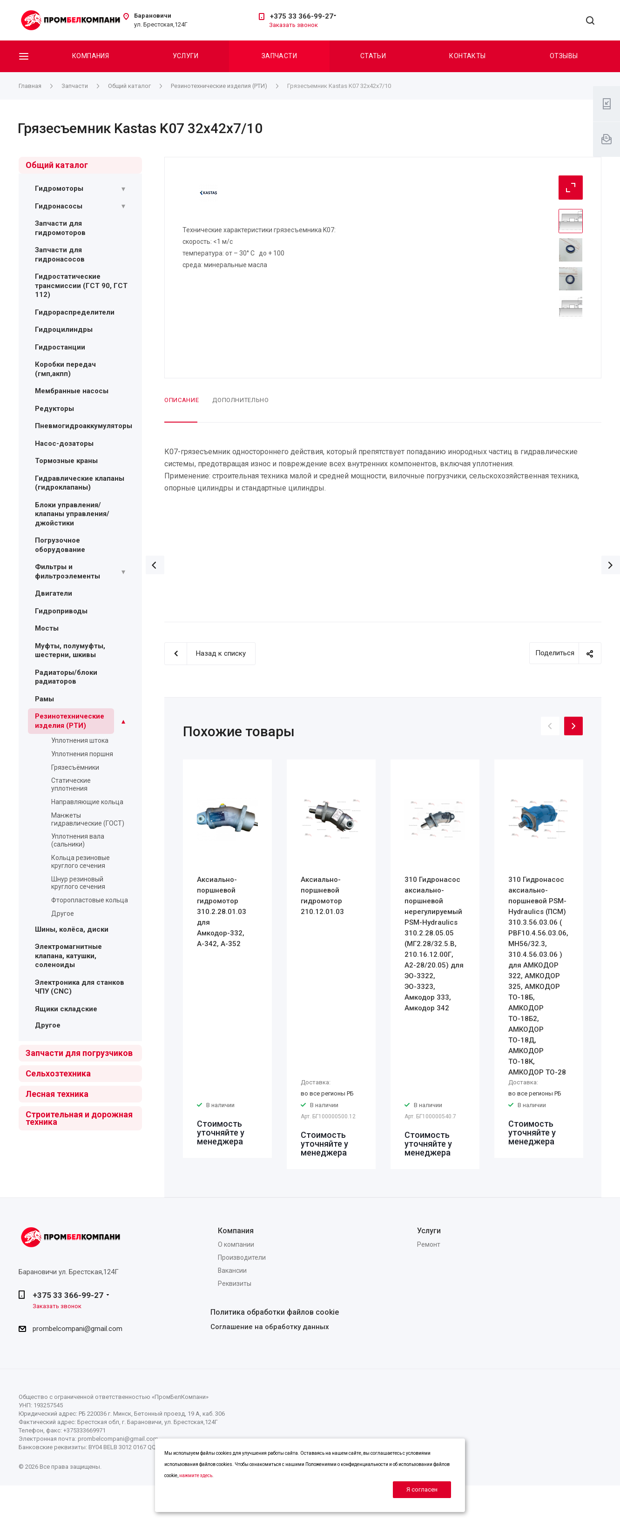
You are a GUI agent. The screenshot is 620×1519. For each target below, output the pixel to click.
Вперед (610, 565)
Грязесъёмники (75, 767)
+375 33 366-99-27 (301, 16)
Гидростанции (60, 347)
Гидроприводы (61, 611)
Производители (242, 1257)
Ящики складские (66, 1009)
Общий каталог (57, 165)
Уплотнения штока (79, 740)
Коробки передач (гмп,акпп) (65, 369)
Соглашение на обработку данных (269, 1327)
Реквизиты (234, 1283)
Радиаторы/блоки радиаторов (66, 677)
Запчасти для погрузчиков (79, 1053)
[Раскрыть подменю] (123, 189)
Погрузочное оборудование (60, 545)
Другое (62, 913)
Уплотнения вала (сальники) (77, 840)
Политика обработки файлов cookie (274, 1312)
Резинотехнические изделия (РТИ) (69, 721)
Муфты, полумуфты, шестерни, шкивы (70, 650)
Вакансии (232, 1270)
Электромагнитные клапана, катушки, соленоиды (68, 955)
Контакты (467, 56)
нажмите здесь (195, 1475)
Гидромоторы (59, 188)
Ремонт (428, 1244)
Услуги (186, 56)
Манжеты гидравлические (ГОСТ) (87, 819)
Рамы (44, 699)
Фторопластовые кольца (89, 900)
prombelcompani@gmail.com (77, 1328)
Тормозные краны (66, 461)
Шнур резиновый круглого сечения (78, 883)
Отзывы (564, 56)
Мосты (47, 628)
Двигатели (53, 593)
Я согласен (422, 1489)
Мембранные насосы (71, 391)
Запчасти (279, 56)
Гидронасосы (58, 206)
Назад (155, 565)
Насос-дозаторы (64, 443)
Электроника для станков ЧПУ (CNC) (79, 987)
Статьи (373, 56)
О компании (236, 1244)
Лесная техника (57, 1094)
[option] (227, 959)
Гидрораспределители (75, 312)
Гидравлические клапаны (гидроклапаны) (79, 483)
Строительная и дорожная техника (79, 1118)
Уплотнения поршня (82, 754)
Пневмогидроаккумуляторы (83, 426)
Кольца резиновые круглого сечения (80, 861)
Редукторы (54, 408)
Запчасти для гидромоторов (60, 228)
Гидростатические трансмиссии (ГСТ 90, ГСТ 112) (81, 285)
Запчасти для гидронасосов (60, 254)
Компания (90, 56)
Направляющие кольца (87, 802)
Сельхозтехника (58, 1073)
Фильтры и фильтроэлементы (67, 571)
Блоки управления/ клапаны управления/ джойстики (72, 514)
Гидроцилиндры (64, 329)
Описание (181, 400)
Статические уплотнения (71, 784)
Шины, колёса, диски (71, 929)
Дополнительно (240, 400)
